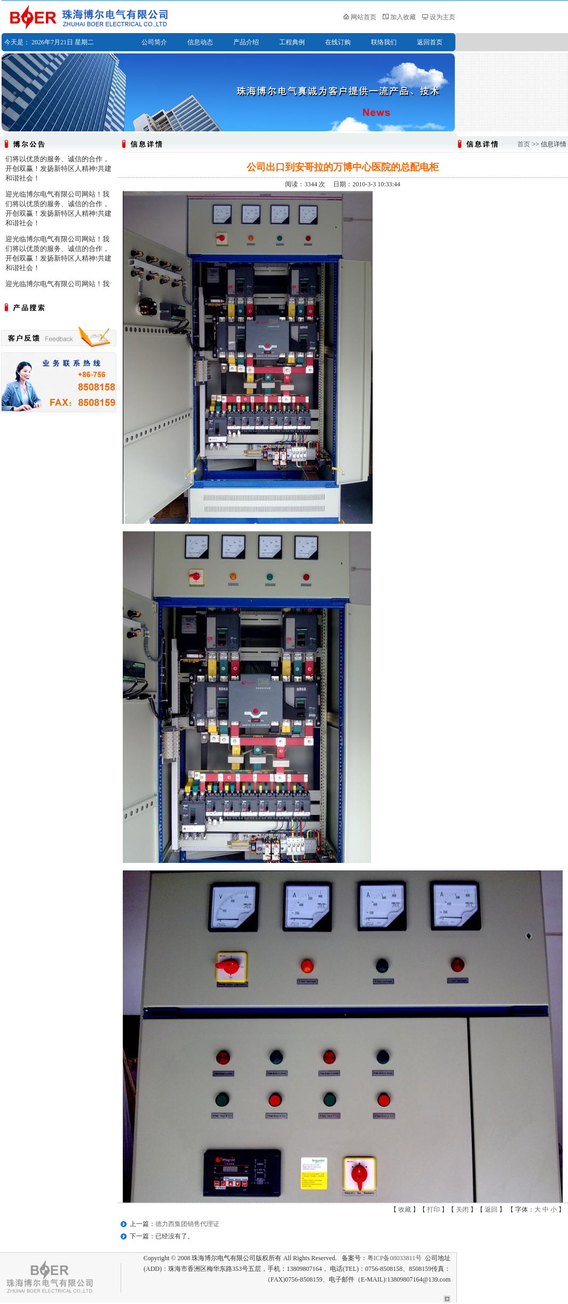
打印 (433, 1209)
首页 (523, 144)
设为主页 (442, 17)
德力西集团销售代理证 (187, 1224)
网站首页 (363, 17)
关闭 (462, 1209)
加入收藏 (403, 17)
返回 (491, 1209)
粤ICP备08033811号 (394, 1258)
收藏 (404, 1209)
